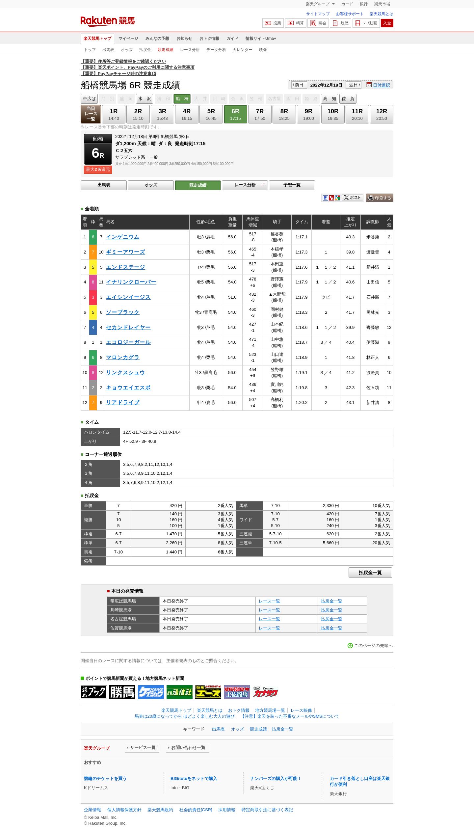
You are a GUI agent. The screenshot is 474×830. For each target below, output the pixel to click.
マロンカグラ (123, 357)
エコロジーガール (128, 342)
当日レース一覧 (91, 113)
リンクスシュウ (125, 372)
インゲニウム (123, 237)
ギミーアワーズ (125, 252)
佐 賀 (348, 98)
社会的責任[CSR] (195, 809)
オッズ (127, 49)
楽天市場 (382, 4)
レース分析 (190, 49)
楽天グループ (318, 4)
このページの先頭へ (373, 645)
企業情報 (92, 809)
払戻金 (145, 49)
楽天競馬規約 (160, 809)
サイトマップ (318, 14)
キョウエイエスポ (128, 387)
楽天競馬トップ (97, 38)
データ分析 (216, 49)
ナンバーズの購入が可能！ (276, 778)
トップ (90, 49)
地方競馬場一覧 (270, 710)
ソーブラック (123, 312)
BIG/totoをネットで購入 (194, 778)
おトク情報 (209, 38)
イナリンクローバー (131, 282)
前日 (299, 84)
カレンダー (242, 49)
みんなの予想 (157, 38)
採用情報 (226, 809)
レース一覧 (269, 601)
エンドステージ (125, 267)
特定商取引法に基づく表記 (267, 809)
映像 (263, 49)
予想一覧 (292, 184)
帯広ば (89, 98)
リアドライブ (123, 402)
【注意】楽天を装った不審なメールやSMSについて (289, 716)
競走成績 (165, 49)
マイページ (128, 38)
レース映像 (301, 710)
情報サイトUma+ (261, 38)
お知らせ (184, 38)
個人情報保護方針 (124, 809)
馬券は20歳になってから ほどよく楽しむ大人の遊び (185, 716)
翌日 (353, 84)
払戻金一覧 (370, 572)
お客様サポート (350, 14)
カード (347, 4)
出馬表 (108, 49)
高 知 (329, 98)
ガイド (232, 38)
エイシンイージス (128, 297)
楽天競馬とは (381, 14)
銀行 (364, 4)
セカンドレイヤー (128, 327)
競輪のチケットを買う (105, 778)
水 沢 (144, 98)
